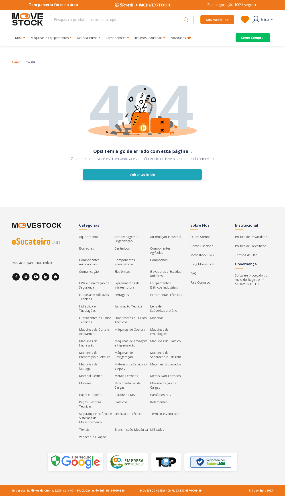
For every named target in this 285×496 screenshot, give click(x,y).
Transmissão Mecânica (131, 429)
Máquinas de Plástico (165, 341)
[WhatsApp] (55, 277)
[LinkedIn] (45, 277)
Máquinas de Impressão (88, 343)
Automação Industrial (165, 237)
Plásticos (120, 402)
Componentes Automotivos (89, 262)
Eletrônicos (122, 271)
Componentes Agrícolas (160, 250)
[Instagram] (26, 277)
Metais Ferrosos (126, 376)
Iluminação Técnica (128, 306)
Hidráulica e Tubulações (87, 308)
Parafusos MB (160, 395)
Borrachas (86, 248)
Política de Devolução (250, 246)
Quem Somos (200, 237)
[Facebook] (16, 277)
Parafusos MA (124, 395)
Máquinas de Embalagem (159, 331)
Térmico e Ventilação (165, 414)
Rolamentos (159, 402)
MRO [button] (18, 38)
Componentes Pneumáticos (124, 262)
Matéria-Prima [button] (87, 38)
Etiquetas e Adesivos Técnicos (94, 297)
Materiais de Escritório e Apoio (130, 366)
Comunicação (89, 271)
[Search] (117, 20)
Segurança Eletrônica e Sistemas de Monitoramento (95, 418)
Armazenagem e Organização (126, 239)
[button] (262, 19)
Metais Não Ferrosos (165, 376)
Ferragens (121, 295)
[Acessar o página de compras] (249, 37)
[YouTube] (36, 277)
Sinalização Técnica (128, 414)
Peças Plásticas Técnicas (90, 404)
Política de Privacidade (251, 237)
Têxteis (84, 429)
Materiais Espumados (165, 364)
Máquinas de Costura (129, 329)
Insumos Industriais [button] (148, 38)
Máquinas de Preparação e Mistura (94, 354)
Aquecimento (88, 237)
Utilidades (157, 429)
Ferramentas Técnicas (166, 295)
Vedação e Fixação (92, 437)
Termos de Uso (246, 255)
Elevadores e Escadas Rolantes (165, 273)
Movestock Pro (217, 20)
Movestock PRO (202, 255)
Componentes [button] (116, 38)
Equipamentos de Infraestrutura (127, 285)
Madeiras (156, 318)
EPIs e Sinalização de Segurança (94, 285)
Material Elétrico (90, 376)
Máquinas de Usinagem (88, 366)
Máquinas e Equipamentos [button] (50, 38)
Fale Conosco (200, 282)
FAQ (193, 273)
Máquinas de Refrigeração (123, 354)
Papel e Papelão (90, 395)
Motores (85, 383)
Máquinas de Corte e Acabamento (94, 331)
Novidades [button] (181, 38)
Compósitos (159, 260)
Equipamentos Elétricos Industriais (164, 285)
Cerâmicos (122, 248)
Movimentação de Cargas (127, 385)
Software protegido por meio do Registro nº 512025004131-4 (252, 279)
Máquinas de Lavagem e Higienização (130, 343)
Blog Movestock (202, 264)
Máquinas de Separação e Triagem (165, 354)
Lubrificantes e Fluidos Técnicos (95, 320)
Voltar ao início (142, 174)
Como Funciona (201, 246)
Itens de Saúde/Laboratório (163, 308)
